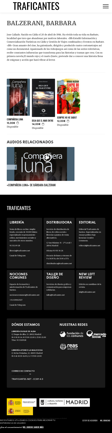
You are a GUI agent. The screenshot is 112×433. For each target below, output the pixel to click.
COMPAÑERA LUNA (15, 119)
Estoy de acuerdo (89, 420)
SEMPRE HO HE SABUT (67, 117)
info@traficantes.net (21, 374)
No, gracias (105, 420)
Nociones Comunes (19, 276)
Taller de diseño (54, 276)
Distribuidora (59, 222)
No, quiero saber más (33, 427)
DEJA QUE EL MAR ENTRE (42, 120)
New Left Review (87, 276)
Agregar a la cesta (18, 122)
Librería (17, 222)
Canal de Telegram (18, 256)
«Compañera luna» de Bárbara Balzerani (31, 185)
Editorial (87, 222)
